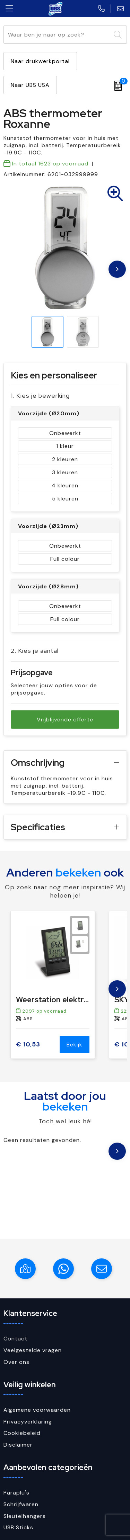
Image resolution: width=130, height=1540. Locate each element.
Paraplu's (16, 1492)
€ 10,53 (28, 1044)
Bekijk (75, 1044)
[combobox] (57, 34)
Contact (15, 1338)
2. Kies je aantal (35, 650)
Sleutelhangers (24, 1516)
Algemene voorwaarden (37, 1410)
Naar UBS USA (30, 85)
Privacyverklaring (27, 1421)
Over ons (16, 1362)
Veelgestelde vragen (32, 1350)
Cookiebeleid (22, 1433)
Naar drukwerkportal (40, 61)
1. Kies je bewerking (40, 395)
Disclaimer (18, 1444)
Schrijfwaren (20, 1504)
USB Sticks (18, 1527)
